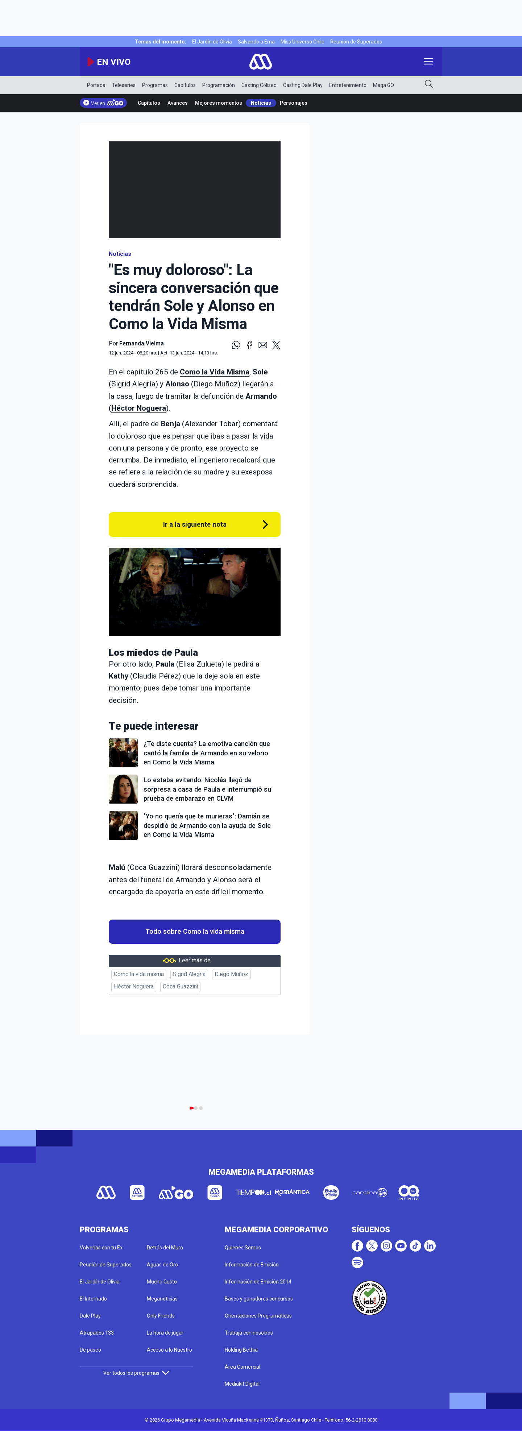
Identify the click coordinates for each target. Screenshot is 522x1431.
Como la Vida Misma (214, 372)
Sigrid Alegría (189, 974)
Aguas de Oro (162, 1265)
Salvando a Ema (256, 42)
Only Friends (161, 1316)
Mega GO (383, 85)
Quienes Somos (243, 1247)
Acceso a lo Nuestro (169, 1350)
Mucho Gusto (162, 1282)
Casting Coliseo (259, 85)
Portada (96, 85)
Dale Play (90, 1316)
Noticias (261, 103)
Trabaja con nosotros (249, 1333)
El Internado (93, 1299)
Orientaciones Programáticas (258, 1316)
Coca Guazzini (180, 986)
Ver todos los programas (136, 1373)
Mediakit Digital (242, 1384)
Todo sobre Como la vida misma (194, 932)
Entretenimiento (347, 85)
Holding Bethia (241, 1350)
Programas (155, 85)
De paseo (90, 1350)
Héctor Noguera (138, 408)
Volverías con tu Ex (101, 1247)
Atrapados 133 (97, 1333)
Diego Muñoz (231, 974)
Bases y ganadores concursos (259, 1299)
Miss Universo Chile (302, 42)
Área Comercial (242, 1367)
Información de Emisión (252, 1265)
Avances (177, 103)
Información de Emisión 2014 (258, 1282)
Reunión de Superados (356, 42)
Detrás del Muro (165, 1247)
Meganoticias (162, 1299)
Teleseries (124, 85)
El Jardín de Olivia (212, 42)
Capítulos (185, 85)
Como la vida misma (139, 974)
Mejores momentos (218, 103)
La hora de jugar (165, 1333)
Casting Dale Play (303, 85)
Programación (218, 85)
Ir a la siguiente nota (195, 524)
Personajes (293, 103)
